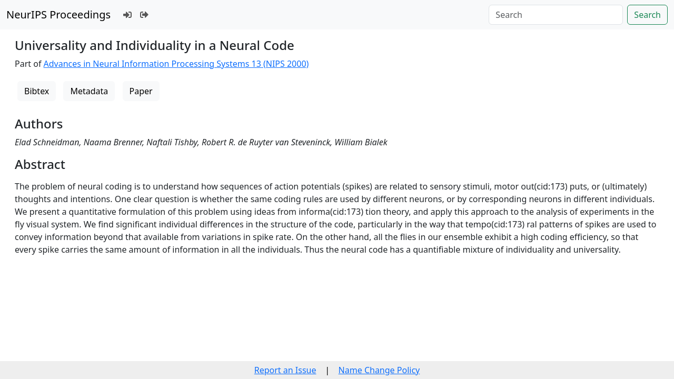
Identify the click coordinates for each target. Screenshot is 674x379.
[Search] (556, 15)
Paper (141, 91)
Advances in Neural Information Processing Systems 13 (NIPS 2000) (176, 63)
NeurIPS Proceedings (58, 14)
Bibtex (36, 91)
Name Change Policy (379, 370)
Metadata (89, 91)
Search (647, 15)
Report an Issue (285, 370)
